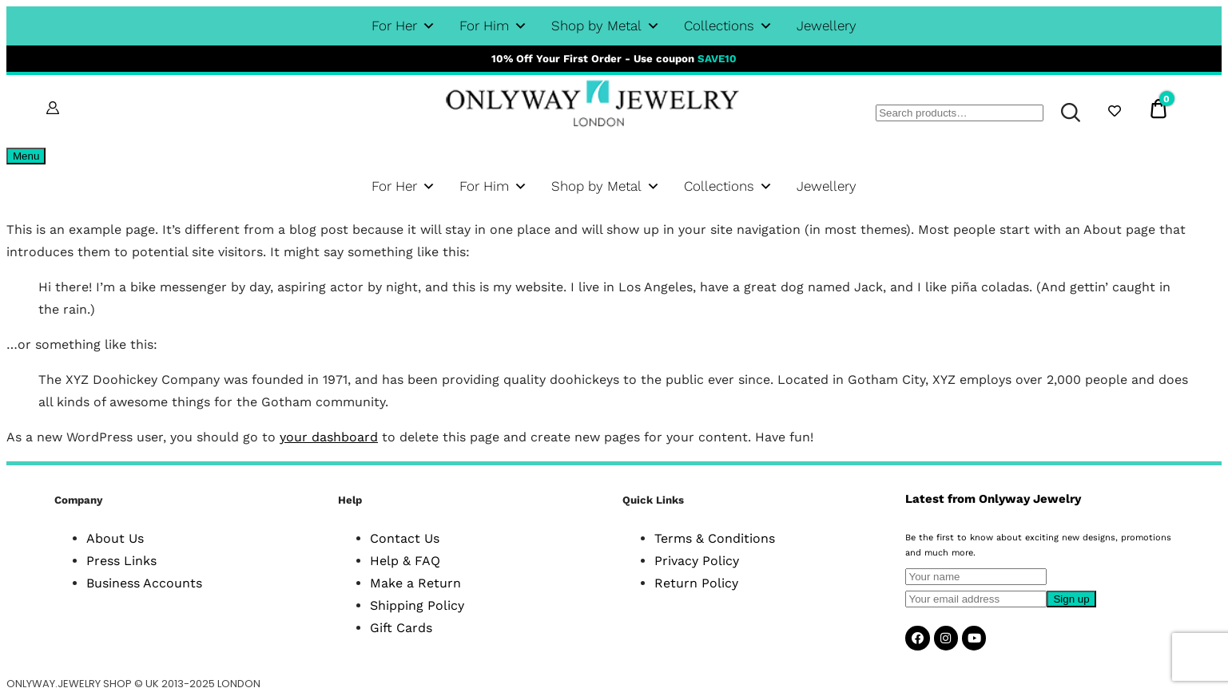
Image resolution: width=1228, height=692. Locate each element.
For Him (493, 25)
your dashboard (329, 437)
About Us (115, 538)
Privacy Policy (696, 560)
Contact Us (404, 538)
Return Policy (696, 583)
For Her (403, 25)
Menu (26, 156)
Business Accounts (144, 583)
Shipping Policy (417, 605)
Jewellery (826, 26)
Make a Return (415, 583)
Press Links (121, 560)
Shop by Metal (605, 25)
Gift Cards (401, 627)
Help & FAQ (405, 560)
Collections (728, 25)
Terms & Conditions (714, 538)
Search (1063, 112)
